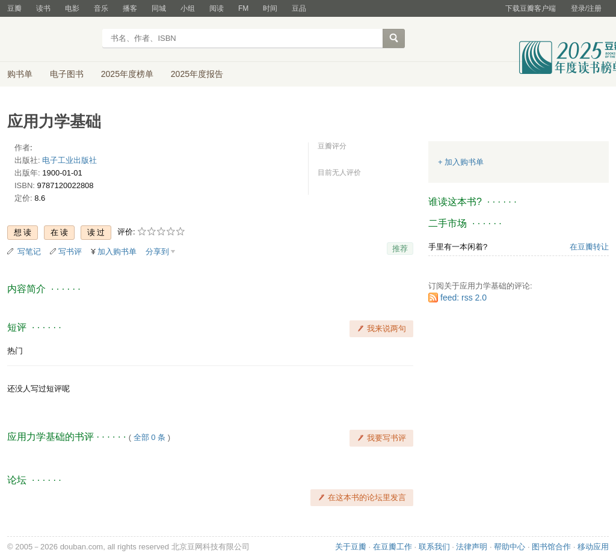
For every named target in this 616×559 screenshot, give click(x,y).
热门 (15, 350)
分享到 (157, 251)
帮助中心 (509, 546)
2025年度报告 (197, 74)
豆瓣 (14, 8)
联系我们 (434, 546)
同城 (159, 8)
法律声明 (471, 546)
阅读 (216, 8)
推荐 (400, 248)
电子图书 (67, 74)
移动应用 (593, 546)
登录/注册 (586, 8)
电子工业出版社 (69, 160)
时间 (270, 8)
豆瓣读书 (50, 40)
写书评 (70, 251)
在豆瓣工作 (392, 546)
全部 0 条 (149, 437)
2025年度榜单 (127, 74)
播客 (130, 8)
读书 (43, 8)
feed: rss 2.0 (463, 297)
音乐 (101, 8)
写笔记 (29, 251)
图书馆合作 (551, 546)
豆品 (299, 8)
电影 (72, 8)
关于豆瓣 (350, 546)
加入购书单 (117, 251)
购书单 (19, 74)
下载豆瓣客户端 (530, 8)
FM (243, 8)
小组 (187, 8)
